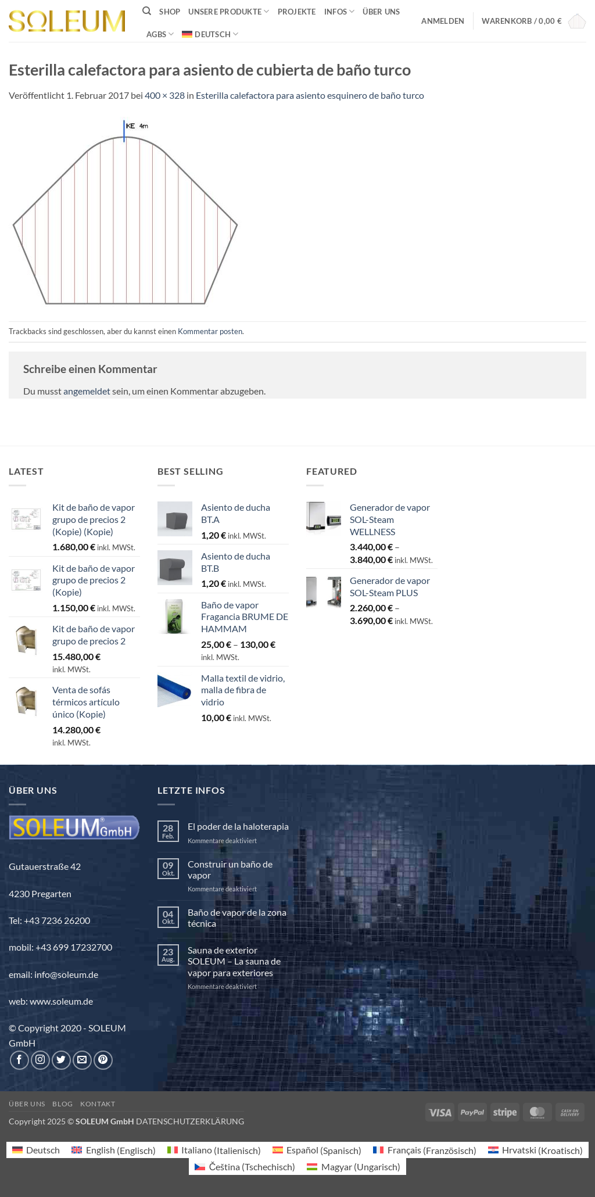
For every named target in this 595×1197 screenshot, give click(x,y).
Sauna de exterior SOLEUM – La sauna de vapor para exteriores (234, 960)
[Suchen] (146, 11)
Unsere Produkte (228, 11)
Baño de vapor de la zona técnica (237, 917)
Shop (169, 11)
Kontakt (97, 1103)
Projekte (297, 11)
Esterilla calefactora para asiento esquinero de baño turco (310, 95)
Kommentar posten (210, 331)
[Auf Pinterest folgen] (103, 1060)
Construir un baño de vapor (230, 869)
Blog (62, 1103)
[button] (442, 20)
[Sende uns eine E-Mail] (82, 1060)
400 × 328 (165, 95)
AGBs (160, 34)
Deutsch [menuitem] (43, 1149)
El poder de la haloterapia (238, 826)
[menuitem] (210, 34)
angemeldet (86, 390)
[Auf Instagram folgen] (40, 1060)
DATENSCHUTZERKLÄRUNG (190, 1121)
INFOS (339, 11)
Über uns (381, 11)
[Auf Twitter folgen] (61, 1060)
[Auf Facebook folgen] (19, 1060)
